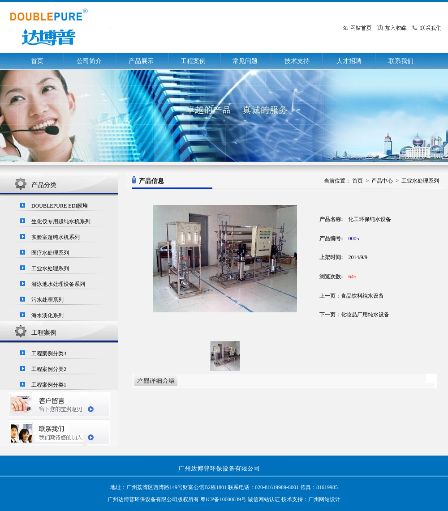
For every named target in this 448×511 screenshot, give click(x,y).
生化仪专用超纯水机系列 (60, 221)
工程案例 (193, 61)
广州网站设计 (324, 499)
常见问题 (245, 61)
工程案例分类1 (48, 385)
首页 (37, 61)
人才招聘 (349, 61)
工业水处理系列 (50, 268)
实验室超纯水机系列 (55, 237)
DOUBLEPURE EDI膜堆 (59, 206)
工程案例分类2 (48, 369)
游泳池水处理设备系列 (58, 284)
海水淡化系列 (47, 315)
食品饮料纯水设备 (362, 296)
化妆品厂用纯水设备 (365, 314)
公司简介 (89, 61)
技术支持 (297, 61)
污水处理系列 (47, 300)
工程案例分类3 (48, 353)
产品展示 (141, 61)
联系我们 (401, 61)
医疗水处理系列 (50, 253)
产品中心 (382, 181)
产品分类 (43, 185)
